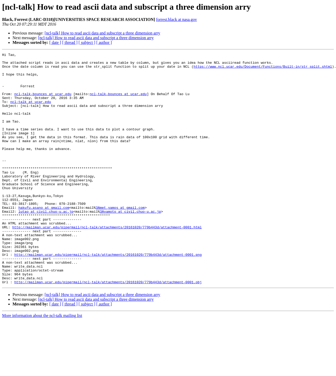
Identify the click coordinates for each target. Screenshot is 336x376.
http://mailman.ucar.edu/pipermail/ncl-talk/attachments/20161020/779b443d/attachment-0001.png (108, 295)
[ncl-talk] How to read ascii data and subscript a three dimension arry (102, 33)
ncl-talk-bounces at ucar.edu (42, 102)
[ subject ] (87, 42)
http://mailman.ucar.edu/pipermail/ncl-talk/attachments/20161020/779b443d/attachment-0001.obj (108, 328)
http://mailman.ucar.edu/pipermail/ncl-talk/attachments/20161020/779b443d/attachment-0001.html (107, 262)
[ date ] (55, 42)
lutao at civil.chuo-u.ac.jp (45, 243)
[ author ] (104, 42)
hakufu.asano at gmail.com (43, 238)
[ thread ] (70, 42)
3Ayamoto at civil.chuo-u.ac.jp (130, 243)
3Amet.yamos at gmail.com (120, 238)
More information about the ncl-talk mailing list (42, 362)
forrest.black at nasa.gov (176, 19)
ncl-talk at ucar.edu (30, 111)
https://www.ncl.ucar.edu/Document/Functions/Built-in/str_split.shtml (262, 69)
